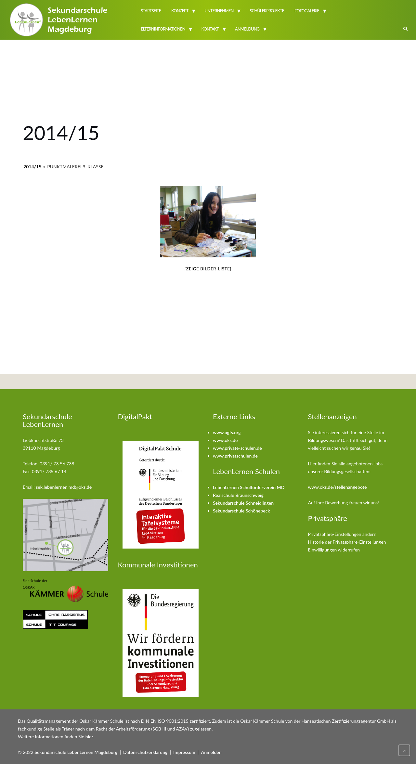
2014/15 (32, 166)
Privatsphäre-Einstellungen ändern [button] (342, 534)
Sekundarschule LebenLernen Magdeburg (75, 752)
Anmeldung (247, 29)
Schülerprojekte (267, 10)
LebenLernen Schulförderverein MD (248, 487)
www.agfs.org (227, 432)
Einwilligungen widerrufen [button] (334, 549)
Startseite (151, 10)
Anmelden (211, 752)
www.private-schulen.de (237, 448)
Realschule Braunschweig (238, 495)
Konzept (179, 10)
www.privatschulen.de (235, 456)
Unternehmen (219, 10)
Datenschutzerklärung (145, 752)
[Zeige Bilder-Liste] (208, 268)
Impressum (184, 752)
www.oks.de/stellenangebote (337, 487)
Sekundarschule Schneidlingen (243, 503)
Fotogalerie (306, 10)
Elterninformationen (163, 29)
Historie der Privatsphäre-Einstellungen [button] (347, 542)
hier (89, 736)
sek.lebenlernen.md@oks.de (64, 487)
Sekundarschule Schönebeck (241, 510)
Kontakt (210, 29)
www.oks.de (225, 440)
